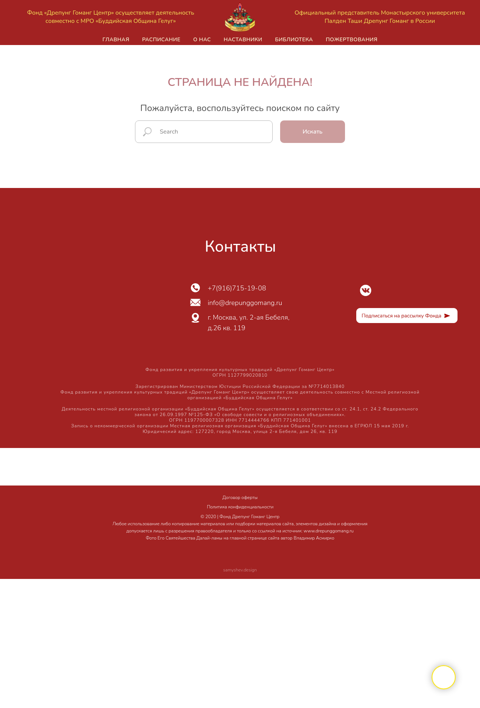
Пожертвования (352, 39)
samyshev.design (240, 570)
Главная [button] (115, 39)
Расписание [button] (161, 39)
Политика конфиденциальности (240, 507)
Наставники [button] (243, 39)
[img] (365, 290)
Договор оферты (240, 498)
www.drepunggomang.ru (329, 531)
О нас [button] (202, 39)
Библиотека (294, 39)
